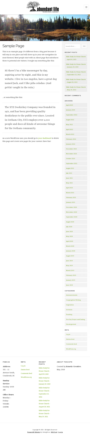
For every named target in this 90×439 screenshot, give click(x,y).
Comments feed (71, 344)
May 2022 (69, 124)
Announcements (71, 295)
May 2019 (69, 265)
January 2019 (70, 280)
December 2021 (71, 149)
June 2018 (69, 285)
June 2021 (69, 178)
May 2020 (69, 236)
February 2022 (71, 139)
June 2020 (69, 231)
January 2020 (70, 251)
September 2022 (71, 115)
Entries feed (70, 339)
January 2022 (70, 144)
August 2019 (70, 256)
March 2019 (70, 270)
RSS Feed (54, 432)
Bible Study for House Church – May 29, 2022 (44, 413)
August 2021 (70, 168)
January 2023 (70, 110)
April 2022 (69, 129)
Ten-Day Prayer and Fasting (75, 319)
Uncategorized (71, 324)
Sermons (69, 309)
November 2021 (71, 154)
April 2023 (69, 105)
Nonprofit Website (33, 432)
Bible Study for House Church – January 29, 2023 (44, 381)
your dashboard (44, 138)
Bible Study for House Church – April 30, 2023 (44, 371)
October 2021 (70, 158)
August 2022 (70, 120)
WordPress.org (71, 349)
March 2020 (70, 246)
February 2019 (71, 275)
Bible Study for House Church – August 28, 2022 (44, 403)
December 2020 (71, 207)
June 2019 (69, 261)
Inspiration (70, 305)
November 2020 (71, 212)
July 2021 (69, 173)
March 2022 (70, 134)
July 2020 (69, 227)
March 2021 (70, 192)
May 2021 (69, 183)
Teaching (69, 314)
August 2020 (70, 222)
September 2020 (71, 217)
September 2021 (71, 163)
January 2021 (70, 202)
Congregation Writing (73, 300)
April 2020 (69, 241)
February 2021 (71, 197)
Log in (68, 334)
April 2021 (69, 188)
